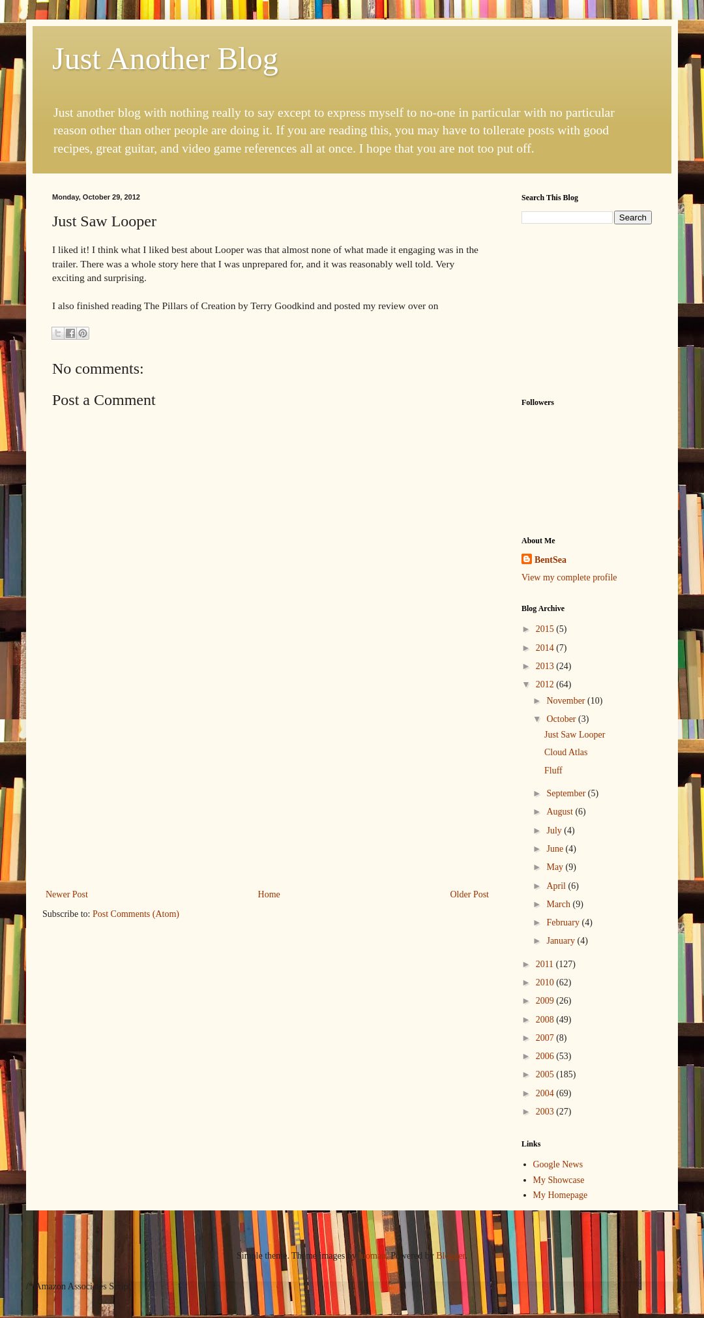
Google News (558, 1164)
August (560, 811)
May (555, 867)
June (555, 849)
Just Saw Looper (574, 735)
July (555, 830)
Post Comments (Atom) (136, 914)
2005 (546, 1074)
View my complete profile (569, 577)
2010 (546, 982)
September (566, 793)
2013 (546, 666)
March (559, 904)
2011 (546, 964)
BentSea (550, 560)
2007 (546, 1038)
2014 (546, 648)
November (566, 701)
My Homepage (560, 1195)
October (562, 719)
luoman (372, 1256)
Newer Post (67, 894)
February (563, 922)
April (557, 886)
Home (269, 894)
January (561, 941)
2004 (546, 1093)
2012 (546, 684)
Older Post (470, 894)
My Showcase (559, 1180)
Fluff (553, 770)
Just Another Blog (165, 58)
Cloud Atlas (566, 752)
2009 (546, 1001)
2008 (546, 1020)
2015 (546, 629)
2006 (546, 1056)
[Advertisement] (586, 309)
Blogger (450, 1256)
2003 (546, 1111)
